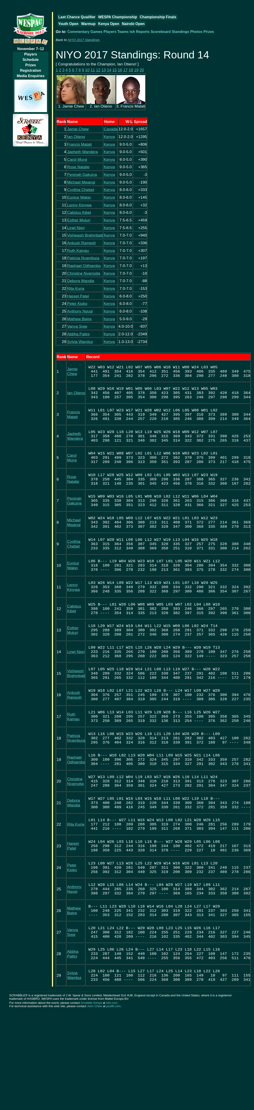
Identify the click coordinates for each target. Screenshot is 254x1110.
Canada (111, 129)
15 (114, 70)
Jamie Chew (78, 129)
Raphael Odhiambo (84, 265)
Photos (196, 32)
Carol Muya (77, 159)
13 (103, 70)
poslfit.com (113, 1104)
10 (87, 70)
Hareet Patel (78, 296)
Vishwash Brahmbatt (85, 235)
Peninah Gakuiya (82, 174)
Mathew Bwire (79, 319)
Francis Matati (79, 144)
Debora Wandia (80, 281)
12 (98, 70)
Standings (180, 32)
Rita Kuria (75, 288)
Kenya (109, 136)
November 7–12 (30, 49)
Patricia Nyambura (83, 258)
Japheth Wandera (82, 152)
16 (120, 70)
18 (131, 70)
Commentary (78, 32)
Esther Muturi (78, 220)
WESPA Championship (117, 17)
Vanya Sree (77, 326)
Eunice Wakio (79, 197)
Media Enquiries (30, 76)
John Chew (94, 1104)
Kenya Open (108, 24)
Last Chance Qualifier (77, 17)
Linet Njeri (76, 228)
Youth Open (68, 24)
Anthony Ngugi (80, 311)
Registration (30, 70)
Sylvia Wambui (80, 341)
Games (97, 32)
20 (142, 70)
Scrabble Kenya (91, 1101)
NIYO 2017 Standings (84, 40)
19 (136, 70)
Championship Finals (158, 17)
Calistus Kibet (79, 212)
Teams (123, 32)
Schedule (31, 60)
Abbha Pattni (78, 334)
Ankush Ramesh (81, 243)
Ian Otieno (76, 136)
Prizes (30, 65)
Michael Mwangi (81, 182)
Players (30, 54)
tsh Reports (140, 32)
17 (125, 70)
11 (93, 70)
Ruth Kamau (78, 250)
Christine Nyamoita (83, 273)
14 (109, 70)
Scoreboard (161, 32)
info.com (111, 1101)
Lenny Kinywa (79, 205)
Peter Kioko (77, 303)
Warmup (88, 24)
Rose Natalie (78, 167)
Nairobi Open (133, 24)
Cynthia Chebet (80, 189)
